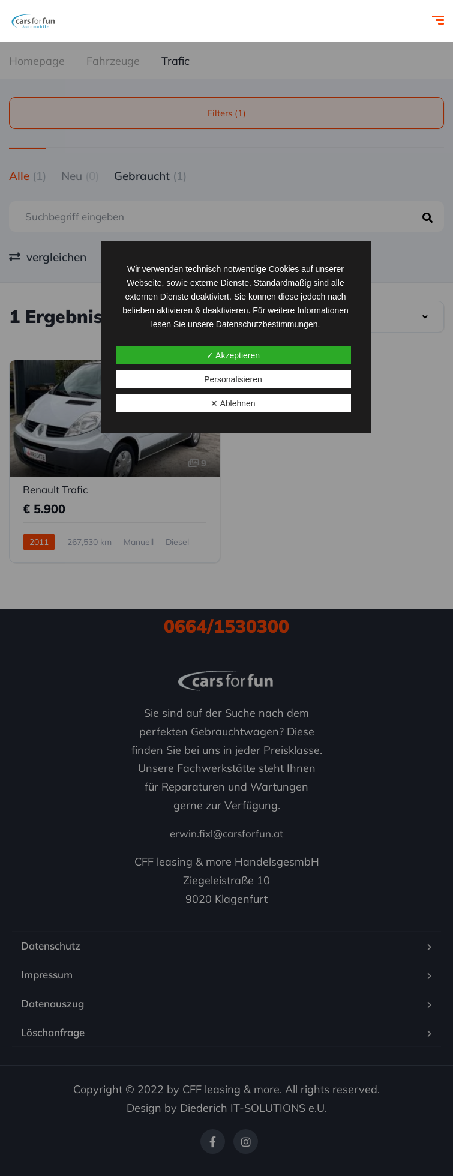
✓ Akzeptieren (233, 355)
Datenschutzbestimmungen (267, 324)
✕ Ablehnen (233, 403)
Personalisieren (233, 379)
